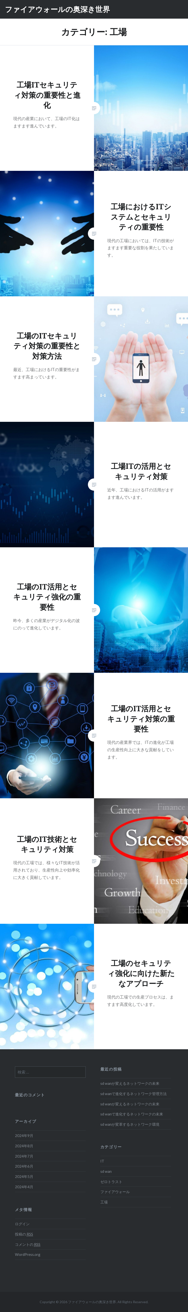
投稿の (24, 1234)
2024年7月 (24, 1156)
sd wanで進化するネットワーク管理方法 (133, 1093)
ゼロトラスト (111, 1181)
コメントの (27, 1244)
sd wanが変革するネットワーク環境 (129, 1124)
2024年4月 (24, 1187)
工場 (104, 1202)
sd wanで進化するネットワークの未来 (131, 1114)
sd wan (106, 1171)
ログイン (22, 1224)
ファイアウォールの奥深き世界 (57, 9)
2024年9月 (24, 1135)
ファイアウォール (115, 1191)
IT (102, 1161)
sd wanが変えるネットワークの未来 (129, 1083)
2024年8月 (24, 1146)
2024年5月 (24, 1176)
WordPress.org (27, 1254)
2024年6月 (24, 1166)
